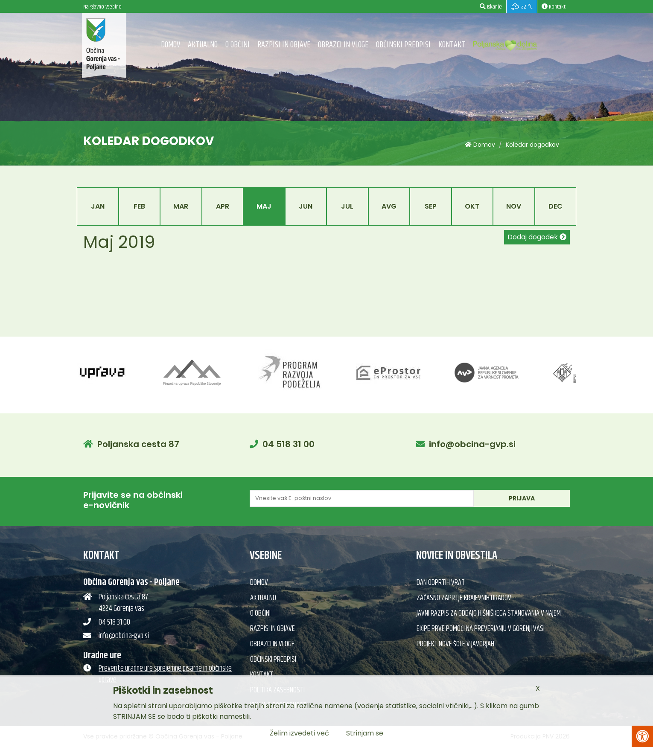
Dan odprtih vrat (441, 583)
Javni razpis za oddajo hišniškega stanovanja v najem (489, 613)
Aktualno (203, 45)
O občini (237, 45)
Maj (264, 206)
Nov (513, 206)
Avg (389, 206)
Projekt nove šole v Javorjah (455, 644)
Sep (431, 206)
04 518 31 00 (288, 444)
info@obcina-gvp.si (472, 444)
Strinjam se (364, 733)
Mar (180, 206)
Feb (139, 206)
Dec (555, 206)
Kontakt (451, 45)
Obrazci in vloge (343, 45)
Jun (305, 206)
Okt (472, 206)
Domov (170, 45)
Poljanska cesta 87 (138, 444)
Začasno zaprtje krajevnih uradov (464, 598)
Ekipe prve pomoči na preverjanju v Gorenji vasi (481, 629)
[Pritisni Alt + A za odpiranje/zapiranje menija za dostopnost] (642, 736)
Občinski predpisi (403, 45)
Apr (222, 206)
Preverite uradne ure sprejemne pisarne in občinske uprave (165, 674)
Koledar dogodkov (532, 144)
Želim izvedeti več (299, 733)
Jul (347, 206)
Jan (98, 206)
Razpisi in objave (283, 45)
